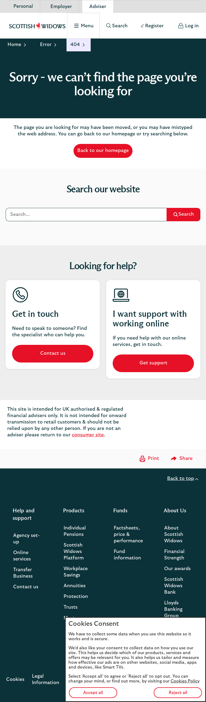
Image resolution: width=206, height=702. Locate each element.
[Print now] (148, 459)
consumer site (88, 435)
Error (46, 44)
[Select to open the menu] (82, 26)
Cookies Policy (185, 681)
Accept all (93, 692)
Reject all (178, 692)
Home (14, 44)
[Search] (86, 214)
